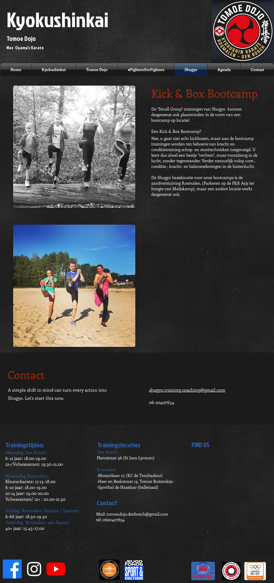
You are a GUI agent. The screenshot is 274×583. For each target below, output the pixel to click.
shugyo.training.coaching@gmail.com (187, 390)
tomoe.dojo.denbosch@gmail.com (137, 514)
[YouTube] (55, 569)
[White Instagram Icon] (34, 569)
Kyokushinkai (57, 19)
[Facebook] (12, 569)
